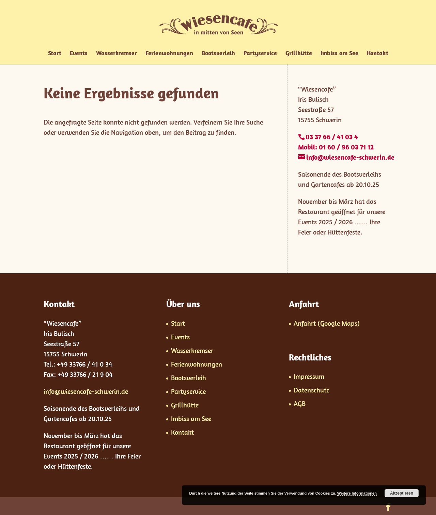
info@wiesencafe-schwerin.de (86, 391)
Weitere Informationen (357, 493)
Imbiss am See (339, 54)
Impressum (309, 376)
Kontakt (377, 54)
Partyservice (260, 54)
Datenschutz (311, 390)
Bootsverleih (218, 54)
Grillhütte (298, 54)
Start (54, 54)
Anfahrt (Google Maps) (327, 323)
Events (79, 54)
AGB (300, 403)
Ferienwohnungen (169, 54)
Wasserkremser (116, 54)
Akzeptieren (401, 493)
